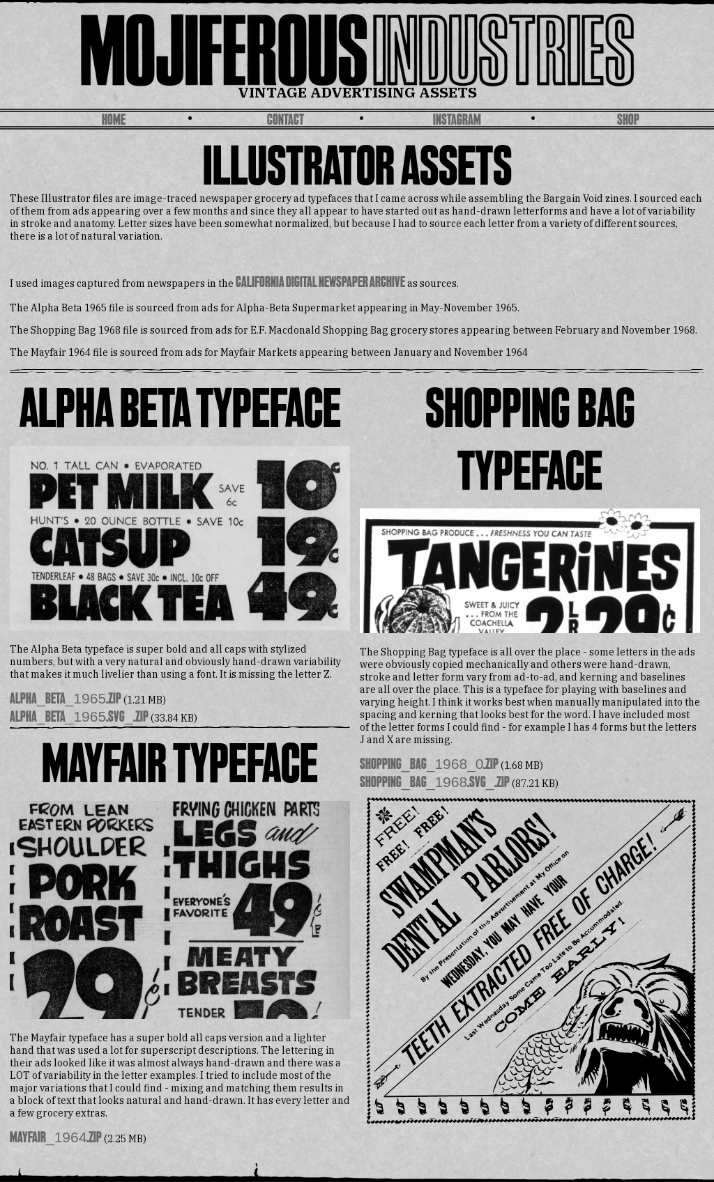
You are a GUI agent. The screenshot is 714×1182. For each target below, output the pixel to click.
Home (114, 121)
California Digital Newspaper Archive (320, 283)
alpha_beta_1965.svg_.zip (79, 717)
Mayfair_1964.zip (56, 1138)
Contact (285, 121)
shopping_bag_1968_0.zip (429, 765)
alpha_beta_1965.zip (65, 699)
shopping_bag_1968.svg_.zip (435, 783)
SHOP (628, 121)
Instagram (457, 121)
